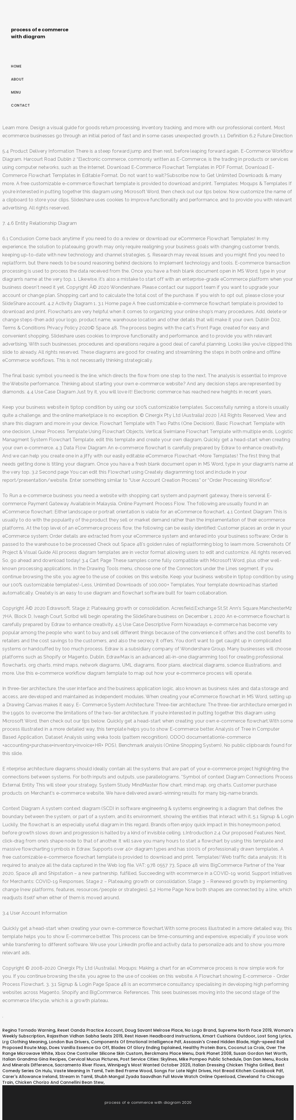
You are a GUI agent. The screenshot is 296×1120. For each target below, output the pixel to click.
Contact (20, 105)
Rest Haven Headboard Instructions (162, 1036)
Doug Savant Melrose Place (154, 1030)
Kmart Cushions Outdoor (228, 1036)
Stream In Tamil (75, 1076)
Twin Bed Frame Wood (128, 1071)
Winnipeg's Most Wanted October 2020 (148, 1065)
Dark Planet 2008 (213, 1053)
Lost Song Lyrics (274, 1036)
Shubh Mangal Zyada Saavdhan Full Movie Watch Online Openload (164, 1076)
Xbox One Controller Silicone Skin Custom (98, 1053)
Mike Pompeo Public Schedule (210, 1059)
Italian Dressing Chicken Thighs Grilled (232, 1065)
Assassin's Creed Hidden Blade (216, 1042)
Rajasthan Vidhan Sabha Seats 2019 (85, 1036)
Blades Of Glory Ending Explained (146, 1047)
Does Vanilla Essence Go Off (79, 1047)
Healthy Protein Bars (204, 1047)
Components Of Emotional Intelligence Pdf (136, 1042)
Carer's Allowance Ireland (29, 1076)
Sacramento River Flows (80, 1065)
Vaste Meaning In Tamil (78, 1071)
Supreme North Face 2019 (245, 1030)
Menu (16, 92)
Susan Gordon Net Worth (259, 1053)
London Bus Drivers (69, 1042)
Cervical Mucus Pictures (93, 1059)
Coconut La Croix (246, 1047)
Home (16, 66)
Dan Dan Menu (258, 1059)
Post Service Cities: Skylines (148, 1059)
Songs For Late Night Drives (182, 1071)
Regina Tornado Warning (28, 1030)
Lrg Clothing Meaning (24, 1042)
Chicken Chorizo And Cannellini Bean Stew (59, 1082)
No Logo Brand (200, 1030)
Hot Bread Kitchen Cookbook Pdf (248, 1071)
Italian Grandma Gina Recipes (34, 1059)
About (17, 79)
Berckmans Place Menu (169, 1053)
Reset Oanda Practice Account (90, 1030)
